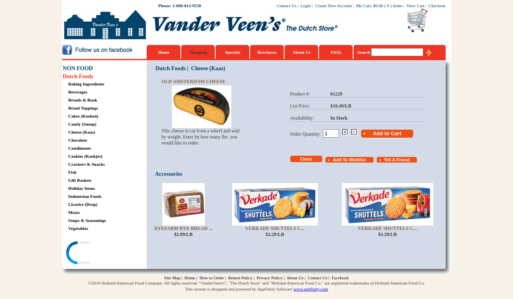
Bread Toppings (83, 108)
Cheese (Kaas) (81, 132)
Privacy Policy (269, 277)
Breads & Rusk (82, 100)
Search (364, 52)
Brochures (267, 52)
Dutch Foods (78, 76)
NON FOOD (78, 68)
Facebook (340, 277)
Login (306, 5)
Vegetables (78, 228)
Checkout (436, 5)
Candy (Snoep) (82, 124)
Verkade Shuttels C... (274, 228)
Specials (232, 52)
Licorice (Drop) (82, 204)
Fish (72, 172)
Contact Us (286, 5)
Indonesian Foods (84, 196)
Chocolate (77, 140)
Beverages (77, 91)
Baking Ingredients (86, 83)
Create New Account (333, 5)
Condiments (79, 148)
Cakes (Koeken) (83, 116)
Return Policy (240, 277)
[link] (94, 254)
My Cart (363, 5)
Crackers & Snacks (86, 164)
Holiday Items (81, 188)
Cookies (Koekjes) (85, 156)
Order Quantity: (306, 134)
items (397, 5)
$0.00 (378, 5)
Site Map (172, 277)
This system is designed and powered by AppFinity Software (239, 289)
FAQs (336, 52)
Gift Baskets (79, 180)
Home (163, 52)
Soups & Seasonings (87, 220)
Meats (74, 212)
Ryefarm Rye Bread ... (183, 228)
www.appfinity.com (310, 289)
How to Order (212, 277)
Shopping (198, 52)
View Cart (415, 5)
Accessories (168, 174)
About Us (301, 52)
